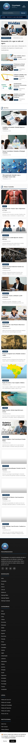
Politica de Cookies (5, 710)
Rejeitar (5, 741)
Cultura (5, 351)
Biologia (3, 613)
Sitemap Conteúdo (5, 600)
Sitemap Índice (4, 595)
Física (2, 641)
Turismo (5, 407)
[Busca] (11, 13)
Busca (2, 584)
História (3, 650)
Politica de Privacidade (6, 705)
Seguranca (3, 675)
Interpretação (6, 37)
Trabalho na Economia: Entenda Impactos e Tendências (19, 95)
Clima (2, 616)
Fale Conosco (4, 726)
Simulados (3, 678)
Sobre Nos (3, 723)
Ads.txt (2, 586)
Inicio (2, 578)
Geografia (3, 644)
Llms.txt (3, 589)
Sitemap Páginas (5, 598)
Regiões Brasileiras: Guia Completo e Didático (13, 382)
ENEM (2, 627)
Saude (15, 59)
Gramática (3, 647)
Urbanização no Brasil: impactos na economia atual (19, 65)
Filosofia (3, 639)
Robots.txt (3, 592)
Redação (3, 669)
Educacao (16, 78)
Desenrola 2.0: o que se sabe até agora (15, 17)
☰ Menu (23, 6)
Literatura (3, 658)
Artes (2, 611)
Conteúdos (3, 581)
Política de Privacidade (10, 737)
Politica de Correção (6, 702)
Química (3, 667)
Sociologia (3, 681)
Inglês (2, 653)
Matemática (4, 661)
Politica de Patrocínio (6, 708)
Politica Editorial (5, 729)
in (10, 568)
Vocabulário (4, 689)
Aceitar (12, 741)
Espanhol (3, 630)
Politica (3, 664)
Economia (16, 69)
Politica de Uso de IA (6, 699)
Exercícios (3, 636)
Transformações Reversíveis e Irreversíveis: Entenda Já (20, 85)
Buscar (23, 13)
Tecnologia (3, 683)
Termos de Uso (4, 713)
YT (14, 568)
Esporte (3, 633)
